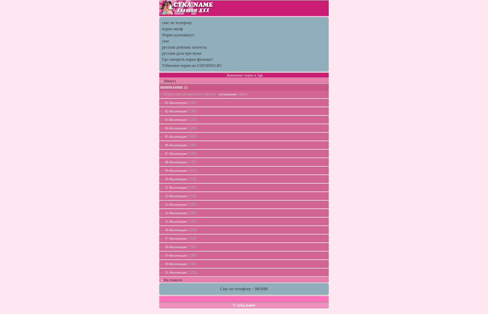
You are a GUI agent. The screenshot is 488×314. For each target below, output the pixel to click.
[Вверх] (170, 81)
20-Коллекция (176, 264)
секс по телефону (177, 22)
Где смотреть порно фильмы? (187, 59)
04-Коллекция (176, 128)
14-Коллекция (176, 213)
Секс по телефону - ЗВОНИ (244, 289)
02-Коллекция (176, 111)
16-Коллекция (176, 230)
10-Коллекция (176, 179)
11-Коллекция (175, 187)
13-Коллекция (176, 204)
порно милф (172, 28)
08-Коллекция (176, 162)
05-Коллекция (176, 136)
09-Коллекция (176, 170)
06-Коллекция (176, 145)
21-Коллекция (176, 272)
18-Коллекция (176, 247)
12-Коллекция (176, 196)
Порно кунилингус (178, 35)
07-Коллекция (176, 153)
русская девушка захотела (184, 47)
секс (165, 41)
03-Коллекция (176, 119)
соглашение (227, 94)
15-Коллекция (176, 221)
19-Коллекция (176, 255)
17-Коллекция (176, 238)
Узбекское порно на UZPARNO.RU (192, 65)
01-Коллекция (176, 102)
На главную (173, 280)
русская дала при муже (182, 53)
